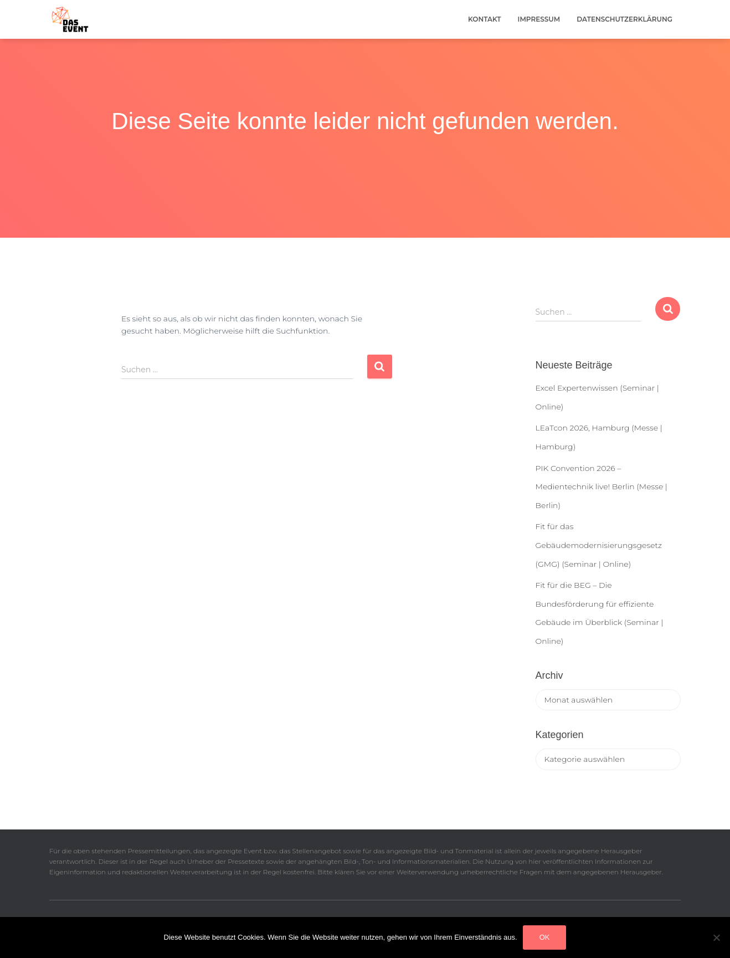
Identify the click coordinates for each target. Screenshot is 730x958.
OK (544, 937)
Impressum (539, 19)
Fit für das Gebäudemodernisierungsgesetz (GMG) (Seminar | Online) (599, 544)
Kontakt (484, 19)
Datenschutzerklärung (624, 19)
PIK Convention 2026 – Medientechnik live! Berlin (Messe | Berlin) (601, 486)
